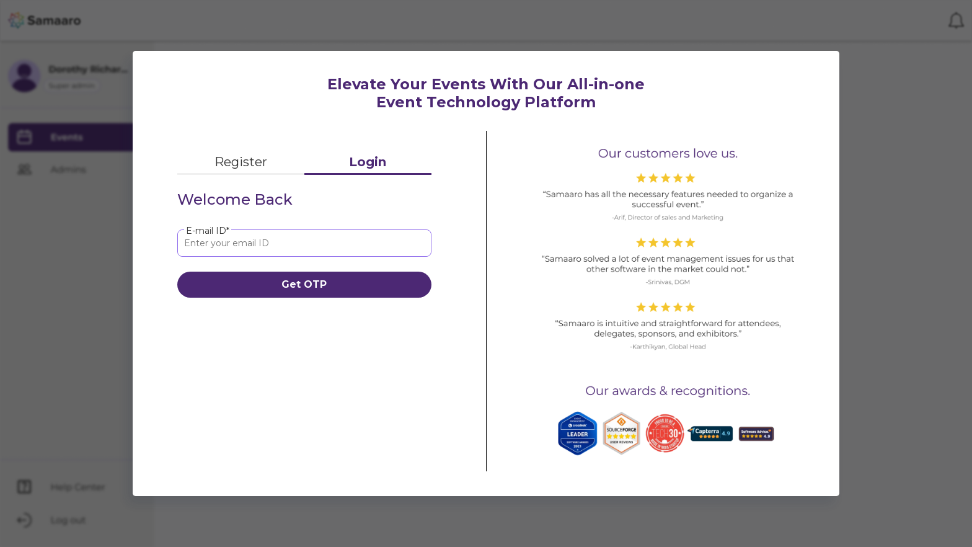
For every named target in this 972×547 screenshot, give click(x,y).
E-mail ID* (207, 230)
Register (240, 161)
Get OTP (304, 284)
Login (367, 161)
